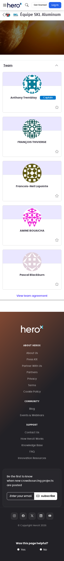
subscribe (45, 496)
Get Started (40, 5)
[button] (5, 5)
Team (32, 65)
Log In (55, 5)
